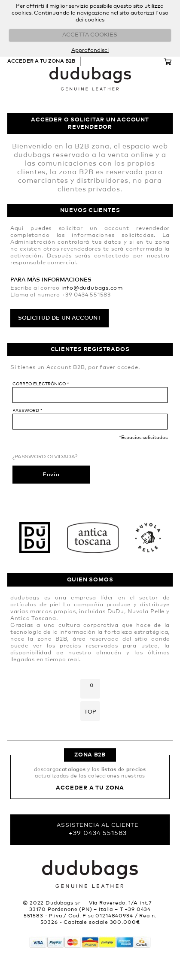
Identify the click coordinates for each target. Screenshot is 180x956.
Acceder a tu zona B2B (41, 61)
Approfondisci (90, 50)
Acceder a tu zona (90, 788)
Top (90, 712)
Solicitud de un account (59, 318)
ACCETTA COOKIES (89, 35)
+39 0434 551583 (98, 833)
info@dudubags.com (92, 288)
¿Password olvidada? (44, 457)
